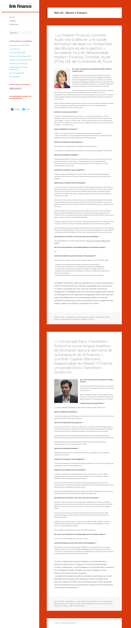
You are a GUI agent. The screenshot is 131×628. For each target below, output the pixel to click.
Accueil (11, 17)
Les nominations (15, 73)
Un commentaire (78, 606)
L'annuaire (13, 49)
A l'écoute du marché (17, 45)
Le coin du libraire (15, 52)
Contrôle (62, 319)
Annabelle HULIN (103, 317)
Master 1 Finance (88, 319)
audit (56, 319)
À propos (12, 21)
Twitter (26, 109)
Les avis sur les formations (18, 60)
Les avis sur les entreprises (18, 56)
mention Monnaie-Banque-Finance (87, 603)
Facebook (15, 109)
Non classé (13, 77)
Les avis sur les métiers (17, 63)
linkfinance (72, 317)
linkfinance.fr (14, 24)
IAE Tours (69, 319)
